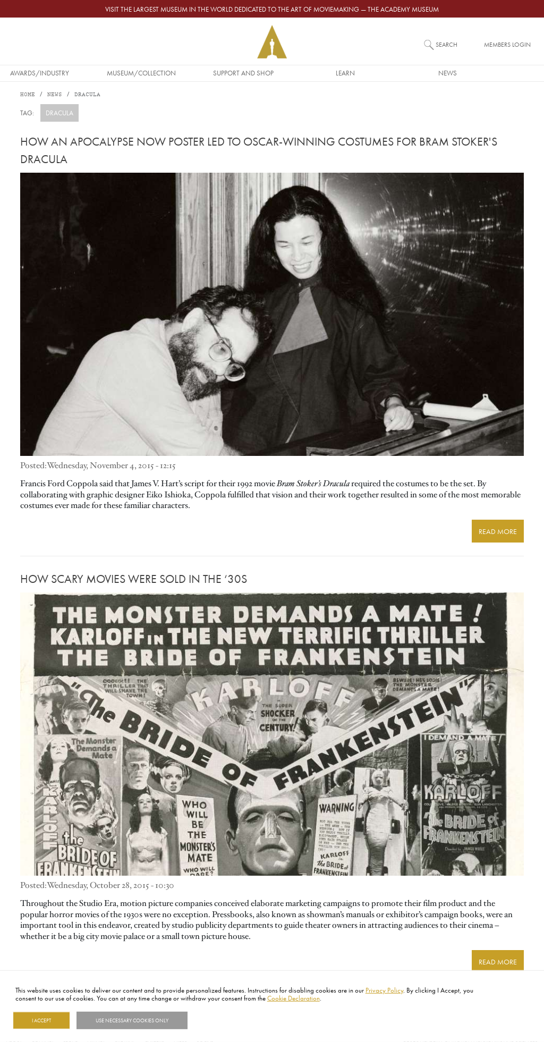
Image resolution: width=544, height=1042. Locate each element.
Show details (214, 1020)
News (476, 73)
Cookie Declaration (293, 998)
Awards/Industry (68, 73)
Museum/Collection (170, 73)
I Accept (41, 1020)
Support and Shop (272, 73)
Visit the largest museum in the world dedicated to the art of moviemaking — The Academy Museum (272, 9)
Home (27, 95)
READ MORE (501, 529)
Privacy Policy (384, 990)
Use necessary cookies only (132, 1020)
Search (446, 44)
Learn (374, 73)
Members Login (507, 44)
